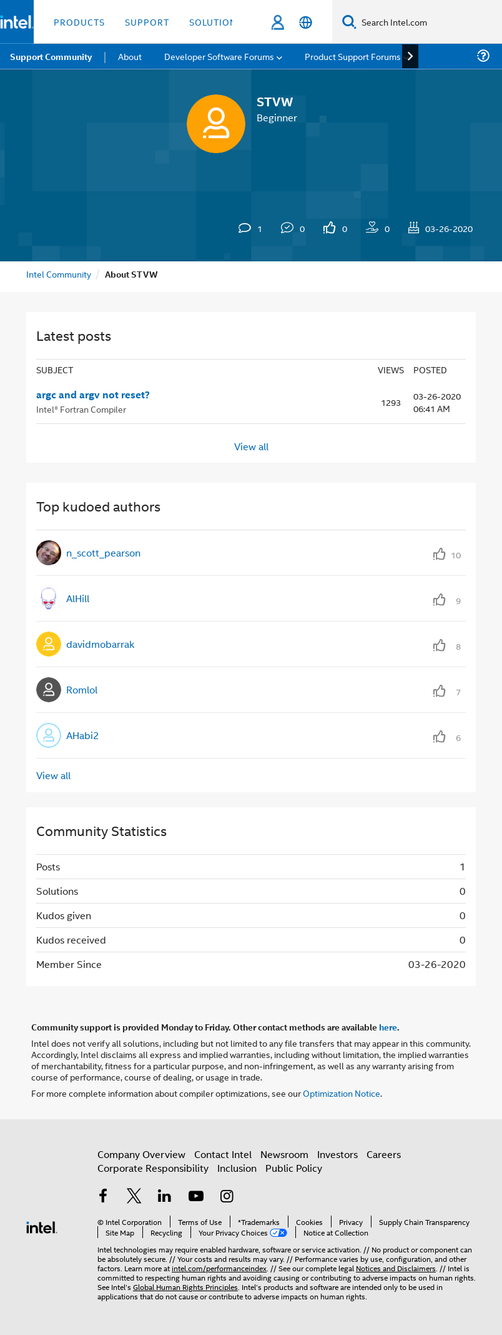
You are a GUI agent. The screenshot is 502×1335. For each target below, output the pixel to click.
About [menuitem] (130, 56)
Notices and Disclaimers (396, 1268)
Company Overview (141, 1154)
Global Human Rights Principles (185, 1286)
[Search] (349, 21)
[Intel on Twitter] (134, 1197)
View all (251, 445)
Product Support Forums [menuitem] (353, 56)
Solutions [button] (215, 21)
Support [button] (147, 21)
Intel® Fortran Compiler (81, 408)
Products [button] (79, 21)
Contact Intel (223, 1154)
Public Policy (293, 1168)
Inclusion (237, 1168)
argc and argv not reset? (93, 394)
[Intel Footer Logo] (41, 1226)
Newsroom (284, 1154)
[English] (305, 22)
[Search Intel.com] (429, 21)
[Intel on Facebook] (103, 1197)
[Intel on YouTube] (196, 1197)
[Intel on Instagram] (226, 1197)
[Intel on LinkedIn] (164, 1197)
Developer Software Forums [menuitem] (219, 56)
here (388, 1027)
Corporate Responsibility (153, 1168)
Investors (337, 1154)
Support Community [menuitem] (51, 56)
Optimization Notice (341, 1092)
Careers (384, 1154)
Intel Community (58, 273)
